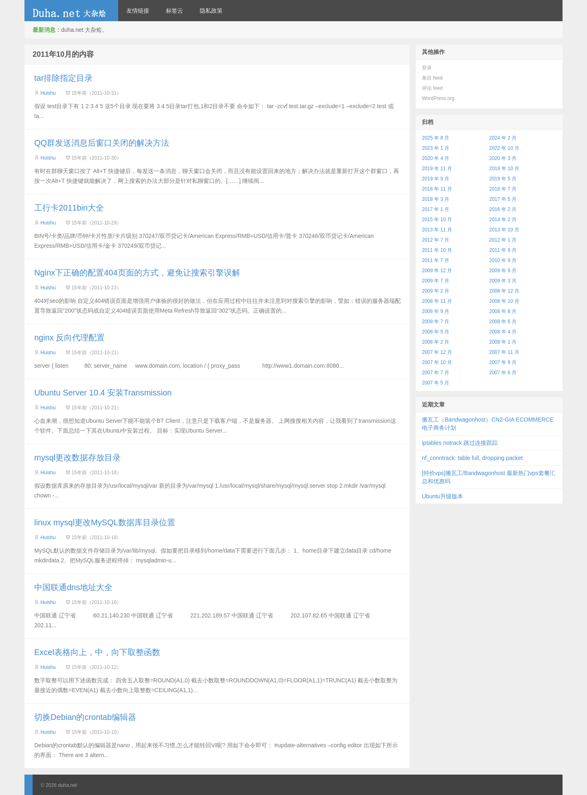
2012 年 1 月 (502, 240)
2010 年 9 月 (502, 260)
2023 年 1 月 (435, 148)
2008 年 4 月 (502, 332)
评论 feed (432, 88)
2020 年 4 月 (435, 158)
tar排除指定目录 (63, 77)
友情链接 (137, 10)
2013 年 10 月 (504, 230)
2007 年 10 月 (437, 362)
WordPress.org (438, 98)
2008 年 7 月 (435, 321)
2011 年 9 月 (502, 250)
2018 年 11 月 (437, 189)
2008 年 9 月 (435, 311)
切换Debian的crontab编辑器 (85, 717)
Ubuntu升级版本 (442, 496)
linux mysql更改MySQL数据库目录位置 (104, 522)
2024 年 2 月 (502, 138)
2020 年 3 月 (502, 158)
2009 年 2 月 (435, 291)
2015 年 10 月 (437, 219)
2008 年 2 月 (435, 342)
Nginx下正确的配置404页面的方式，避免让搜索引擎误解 (137, 272)
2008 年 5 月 (435, 332)
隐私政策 (211, 10)
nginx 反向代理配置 (69, 337)
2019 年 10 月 (504, 168)
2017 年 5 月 (502, 199)
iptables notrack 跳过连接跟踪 (460, 443)
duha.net (71, 10)
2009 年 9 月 (502, 270)
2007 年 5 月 (435, 383)
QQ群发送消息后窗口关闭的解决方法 (101, 142)
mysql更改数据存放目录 (77, 457)
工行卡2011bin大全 (69, 207)
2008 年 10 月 (504, 301)
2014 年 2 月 (502, 219)
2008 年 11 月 (437, 301)
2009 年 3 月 (502, 281)
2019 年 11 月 (437, 168)
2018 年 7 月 (502, 189)
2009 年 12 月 (437, 270)
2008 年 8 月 (502, 311)
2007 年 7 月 (435, 372)
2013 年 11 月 (437, 230)
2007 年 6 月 (502, 372)
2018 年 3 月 (435, 199)
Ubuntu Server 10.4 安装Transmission (103, 392)
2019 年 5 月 (502, 179)
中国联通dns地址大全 (73, 587)
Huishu (47, 93)
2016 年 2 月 (502, 209)
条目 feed (432, 78)
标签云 (174, 10)
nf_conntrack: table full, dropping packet (472, 458)
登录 (427, 68)
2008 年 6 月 (502, 321)
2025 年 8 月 (435, 138)
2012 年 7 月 (435, 240)
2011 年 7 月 (435, 260)
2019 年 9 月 (435, 179)
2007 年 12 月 (437, 352)
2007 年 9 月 (502, 362)
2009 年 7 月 (435, 281)
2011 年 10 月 (437, 250)
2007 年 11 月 (504, 352)
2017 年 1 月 (435, 209)
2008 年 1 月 (502, 342)
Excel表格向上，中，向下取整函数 (97, 652)
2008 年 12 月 (504, 291)
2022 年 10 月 (504, 148)
